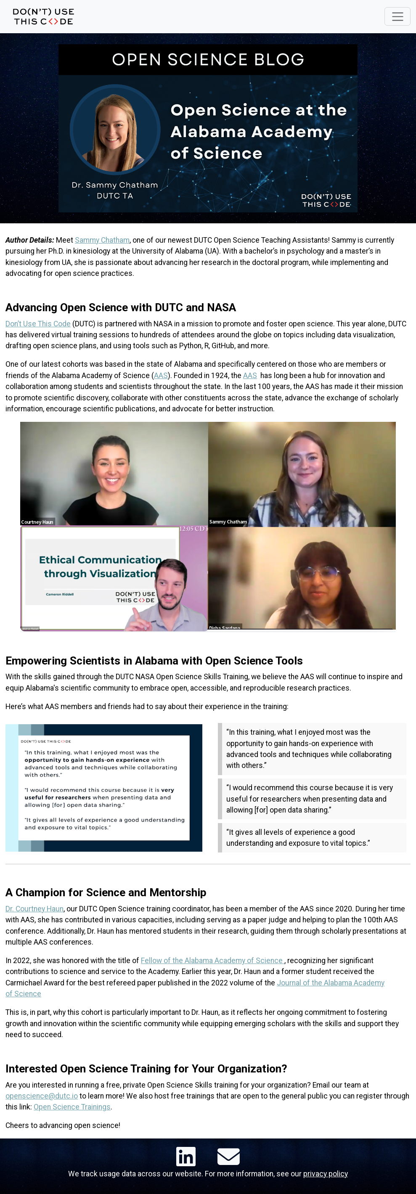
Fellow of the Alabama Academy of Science (212, 960)
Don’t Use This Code (38, 324)
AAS (161, 375)
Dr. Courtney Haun (34, 909)
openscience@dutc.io (41, 1096)
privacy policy (325, 1174)
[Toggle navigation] (397, 16)
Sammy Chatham (102, 240)
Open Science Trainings (72, 1107)
